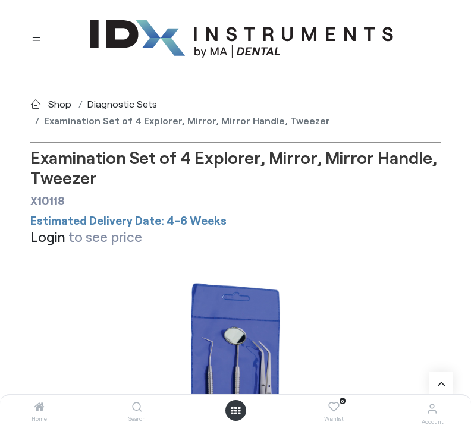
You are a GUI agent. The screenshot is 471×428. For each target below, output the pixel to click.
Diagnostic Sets (122, 103)
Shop (59, 103)
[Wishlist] (334, 407)
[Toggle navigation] (36, 40)
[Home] (39, 407)
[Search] (137, 407)
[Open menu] (235, 411)
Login (47, 236)
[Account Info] (432, 408)
